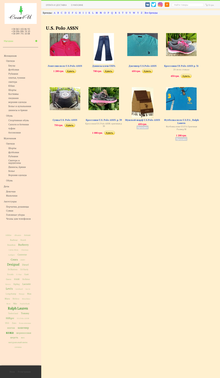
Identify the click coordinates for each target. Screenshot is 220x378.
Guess (8, 279)
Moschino (26, 298)
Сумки (9, 210)
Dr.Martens (13, 269)
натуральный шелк (18, 342)
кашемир (23, 327)
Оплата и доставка (56, 5)
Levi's (9, 288)
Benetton (11, 245)
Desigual (13, 264)
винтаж (11, 327)
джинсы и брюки (18, 110)
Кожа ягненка (25, 323)
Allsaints (17, 235)
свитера (12, 81)
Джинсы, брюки (17, 166)
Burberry (23, 244)
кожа (10, 332)
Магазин (20, 41)
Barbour (14, 240)
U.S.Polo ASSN (23, 318)
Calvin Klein (13, 250)
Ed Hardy (24, 269)
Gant (26, 274)
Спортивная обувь (18, 120)
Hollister (26, 279)
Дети (6, 186)
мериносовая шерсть (20, 335)
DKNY (22, 260)
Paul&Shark (25, 303)
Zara (14, 323)
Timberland (13, 313)
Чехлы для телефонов (18, 218)
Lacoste (26, 283)
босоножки (14, 132)
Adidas (8, 235)
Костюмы (13, 93)
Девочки (11, 191)
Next (8, 303)
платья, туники (16, 77)
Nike (15, 303)
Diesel (25, 264)
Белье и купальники (19, 106)
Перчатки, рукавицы (17, 206)
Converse (22, 254)
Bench (23, 240)
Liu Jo (28, 289)
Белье (11, 170)
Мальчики (11, 195)
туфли (11, 128)
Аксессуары (10, 201)
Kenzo (8, 284)
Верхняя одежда (17, 175)
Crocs (14, 259)
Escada (10, 274)
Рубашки (13, 73)
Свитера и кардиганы (14, 161)
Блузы (11, 65)
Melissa (16, 298)
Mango (21, 294)
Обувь (9, 115)
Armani (27, 235)
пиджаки (13, 98)
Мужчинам (10, 138)
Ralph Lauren (18, 308)
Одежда (10, 60)
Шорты (12, 89)
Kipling (16, 284)
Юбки (11, 85)
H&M (17, 279)
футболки (13, 69)
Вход (12, 371)
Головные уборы (15, 214)
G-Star (19, 274)
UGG (7, 323)
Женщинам (10, 55)
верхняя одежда (17, 102)
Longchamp (11, 294)
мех (23, 337)
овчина (18, 347)
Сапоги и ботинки (18, 124)
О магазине (77, 5)
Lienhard (19, 289)
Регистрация (24, 371)
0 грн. (211, 5)
